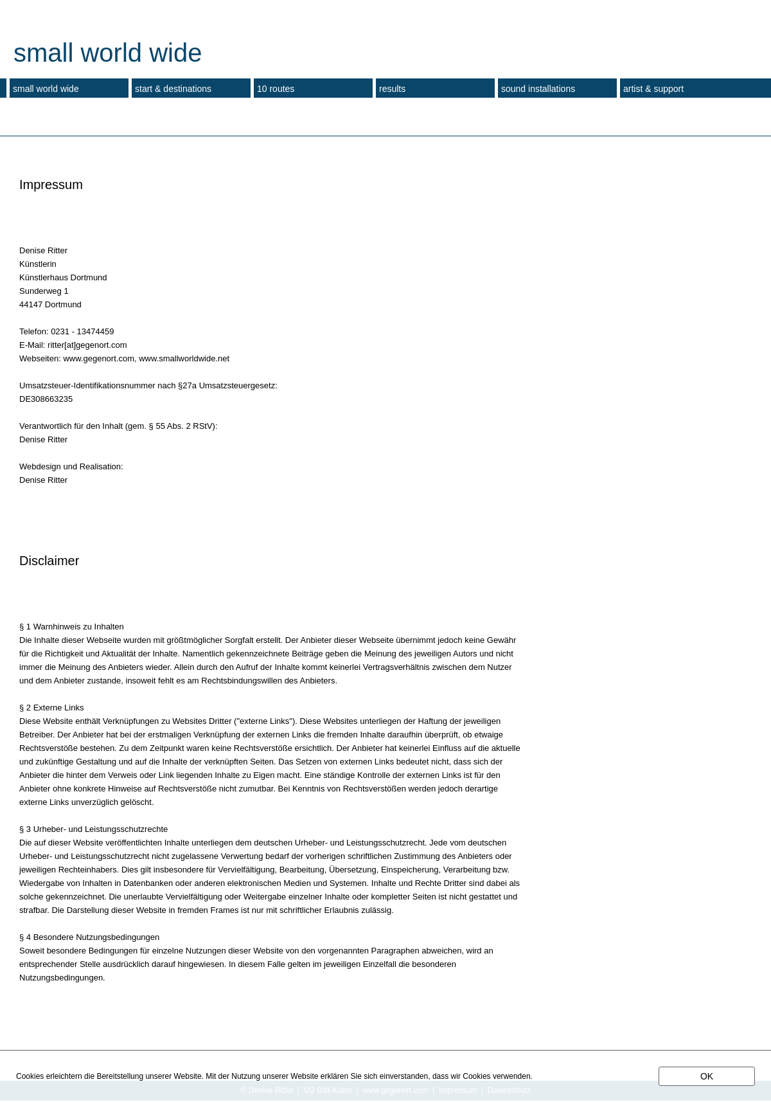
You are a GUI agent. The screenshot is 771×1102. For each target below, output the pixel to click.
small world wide (46, 89)
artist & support (653, 89)
